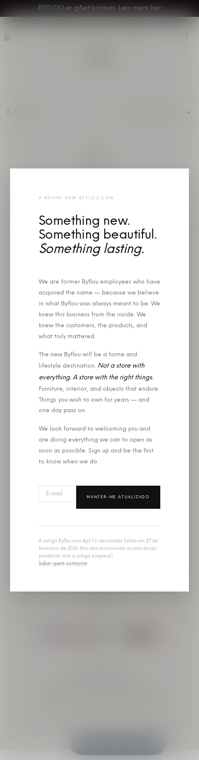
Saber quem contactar (63, 564)
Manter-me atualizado (118, 497)
